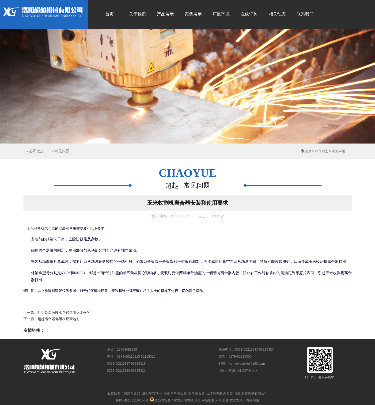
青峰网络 (252, 400)
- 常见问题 (60, 151)
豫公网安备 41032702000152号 (175, 400)
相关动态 (321, 151)
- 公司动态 (35, 151)
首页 (308, 151)
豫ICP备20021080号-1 (132, 400)
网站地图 (208, 400)
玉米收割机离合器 (41, 228)
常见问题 (338, 151)
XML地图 (222, 400)
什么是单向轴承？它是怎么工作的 (64, 312)
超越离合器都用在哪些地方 (59, 319)
